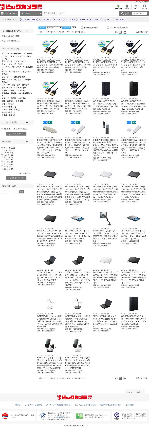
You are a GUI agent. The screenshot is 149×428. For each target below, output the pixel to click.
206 (77, 32)
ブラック (9, 148)
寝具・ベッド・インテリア (14, 88)
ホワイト (9, 150)
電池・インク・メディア (14, 61)
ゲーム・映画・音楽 (11, 110)
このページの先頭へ (135, 392)
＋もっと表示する (24, 173)
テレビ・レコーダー (12, 64)
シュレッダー (68, 19)
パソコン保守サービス (29, 19)
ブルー (8, 157)
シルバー (8, 155)
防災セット (109, 19)
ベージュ (8, 162)
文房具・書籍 (8, 115)
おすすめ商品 (45, 19)
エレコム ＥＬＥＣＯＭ (15, 129)
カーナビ (98, 19)
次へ (82, 32)
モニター (57, 19)
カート (136, 8)
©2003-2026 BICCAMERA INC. (74, 426)
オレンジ (8, 169)
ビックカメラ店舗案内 (33, 405)
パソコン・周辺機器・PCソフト (17, 54)
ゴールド (8, 167)
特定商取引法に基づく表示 (110, 405)
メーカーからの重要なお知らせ (58, 405)
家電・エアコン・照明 (12, 101)
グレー (8, 153)
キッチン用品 (8, 112)
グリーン (8, 160)
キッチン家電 (9, 107)
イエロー (8, 164)
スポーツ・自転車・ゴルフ (14, 98)
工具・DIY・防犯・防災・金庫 (15, 85)
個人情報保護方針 (60, 417)
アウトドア (8, 104)
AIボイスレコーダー (84, 19)
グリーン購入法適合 (11, 41)
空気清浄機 (120, 19)
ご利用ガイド (127, 8)
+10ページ (69, 32)
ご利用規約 (139, 2)
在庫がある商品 (10, 36)
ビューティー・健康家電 (14, 77)
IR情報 (146, 2)
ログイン (144, 8)
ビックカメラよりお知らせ (85, 405)
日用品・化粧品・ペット (13, 90)
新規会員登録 (118, 8)
